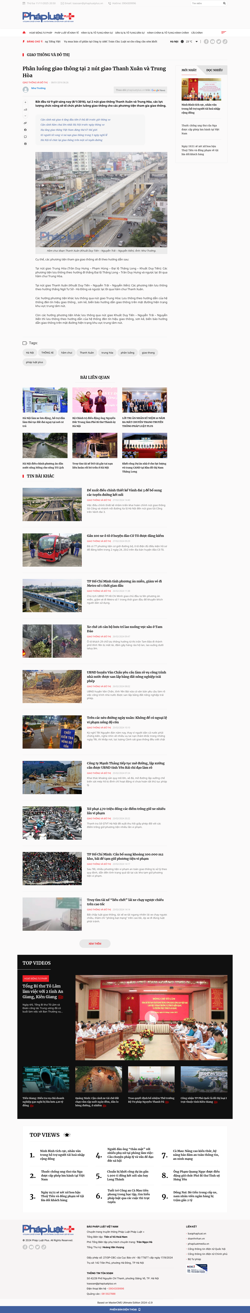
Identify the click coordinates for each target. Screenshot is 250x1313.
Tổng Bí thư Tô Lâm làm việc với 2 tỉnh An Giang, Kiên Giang (43, 991)
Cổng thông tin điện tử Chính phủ (207, 1254)
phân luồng (127, 352)
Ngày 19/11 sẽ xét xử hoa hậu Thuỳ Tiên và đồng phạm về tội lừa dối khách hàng (200, 150)
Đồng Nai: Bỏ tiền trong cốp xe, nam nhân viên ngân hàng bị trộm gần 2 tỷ (195, 1196)
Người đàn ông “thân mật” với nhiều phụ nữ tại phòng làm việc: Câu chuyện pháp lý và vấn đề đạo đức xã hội (130, 1154)
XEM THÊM (95, 943)
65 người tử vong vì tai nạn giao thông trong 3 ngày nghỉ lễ (74, 135)
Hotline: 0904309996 (124, 3)
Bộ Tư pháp (194, 1259)
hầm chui (66, 352)
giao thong (148, 352)
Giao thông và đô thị (48, 55)
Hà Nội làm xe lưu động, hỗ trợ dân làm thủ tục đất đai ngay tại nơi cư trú (44, 422)
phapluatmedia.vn (198, 1243)
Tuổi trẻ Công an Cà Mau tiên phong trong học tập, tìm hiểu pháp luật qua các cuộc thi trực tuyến (129, 1196)
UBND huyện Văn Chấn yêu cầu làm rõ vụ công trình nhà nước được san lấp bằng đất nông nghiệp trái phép (126, 676)
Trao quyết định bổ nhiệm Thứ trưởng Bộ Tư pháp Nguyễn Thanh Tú (151, 1100)
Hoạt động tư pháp (40, 32)
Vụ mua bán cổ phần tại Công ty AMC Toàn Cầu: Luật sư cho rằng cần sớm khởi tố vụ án (117, 41)
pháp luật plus (34, 362)
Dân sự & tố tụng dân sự (130, 32)
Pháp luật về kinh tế (67, 32)
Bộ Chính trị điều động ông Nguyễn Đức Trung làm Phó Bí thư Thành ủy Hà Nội (94, 422)
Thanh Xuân (87, 352)
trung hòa (107, 352)
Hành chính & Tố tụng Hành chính (168, 32)
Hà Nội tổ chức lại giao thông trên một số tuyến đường (71, 140)
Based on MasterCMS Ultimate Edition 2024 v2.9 (125, 1302)
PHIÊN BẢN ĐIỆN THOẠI (125, 1309)
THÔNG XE (47, 352)
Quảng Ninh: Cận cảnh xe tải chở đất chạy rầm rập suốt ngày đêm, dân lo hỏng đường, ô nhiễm (97, 1102)
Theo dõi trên (133, 89)
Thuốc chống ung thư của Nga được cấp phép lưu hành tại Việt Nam (200, 129)
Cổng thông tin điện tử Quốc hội (207, 1249)
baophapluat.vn (197, 1233)
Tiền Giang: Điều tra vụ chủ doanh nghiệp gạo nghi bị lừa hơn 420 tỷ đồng (43, 1102)
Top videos (37, 963)
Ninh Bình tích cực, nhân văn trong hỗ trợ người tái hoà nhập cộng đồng (201, 108)
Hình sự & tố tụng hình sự (97, 32)
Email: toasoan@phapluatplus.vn (84, 3)
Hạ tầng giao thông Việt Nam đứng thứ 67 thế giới (69, 129)
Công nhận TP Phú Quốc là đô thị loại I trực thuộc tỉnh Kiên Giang (204, 1100)
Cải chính (197, 32)
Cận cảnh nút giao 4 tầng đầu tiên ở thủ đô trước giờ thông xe (75, 119)
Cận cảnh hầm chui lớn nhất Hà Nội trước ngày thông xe (73, 124)
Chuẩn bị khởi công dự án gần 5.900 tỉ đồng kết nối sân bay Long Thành (127, 1175)
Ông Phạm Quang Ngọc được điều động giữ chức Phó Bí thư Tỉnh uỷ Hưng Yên (196, 1175)
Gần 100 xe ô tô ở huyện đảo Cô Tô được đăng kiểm (125, 536)
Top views (45, 1135)
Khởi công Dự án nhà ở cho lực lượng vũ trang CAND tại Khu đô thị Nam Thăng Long (144, 467)
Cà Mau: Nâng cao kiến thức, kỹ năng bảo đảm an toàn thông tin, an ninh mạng (196, 1154)
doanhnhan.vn (196, 1238)
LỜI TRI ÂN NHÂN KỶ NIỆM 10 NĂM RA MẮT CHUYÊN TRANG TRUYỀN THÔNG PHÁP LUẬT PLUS (143, 422)
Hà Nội (30, 352)
